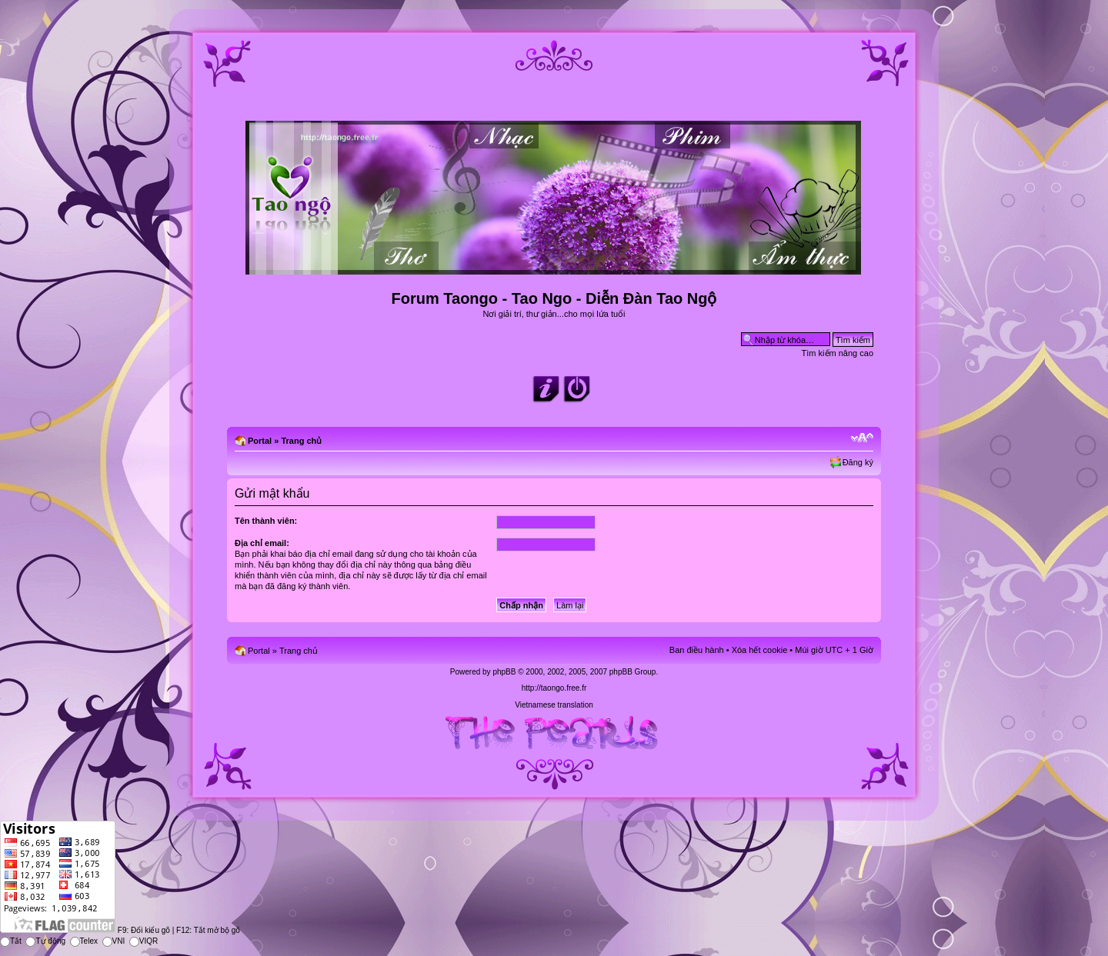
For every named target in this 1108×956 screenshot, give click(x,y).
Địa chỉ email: (262, 543)
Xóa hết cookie (760, 650)
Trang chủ (301, 440)
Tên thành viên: (266, 520)
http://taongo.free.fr (554, 688)
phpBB (504, 672)
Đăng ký (858, 462)
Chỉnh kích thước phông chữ (862, 438)
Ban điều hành (696, 650)
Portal (260, 440)
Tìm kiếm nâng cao (837, 353)
